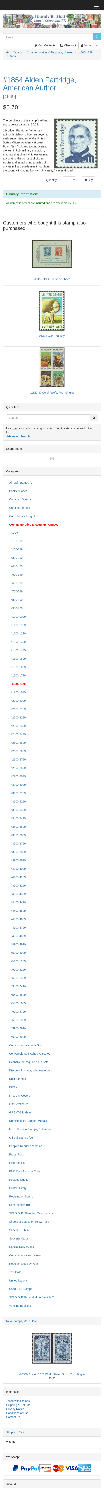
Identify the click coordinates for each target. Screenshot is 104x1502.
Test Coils (15, 1272)
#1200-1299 (17, 633)
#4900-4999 (17, 944)
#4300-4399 (17, 894)
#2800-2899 (17, 768)
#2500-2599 (17, 742)
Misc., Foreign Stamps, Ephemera (30, 1129)
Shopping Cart (15, 1432)
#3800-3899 (17, 852)
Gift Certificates (18, 1104)
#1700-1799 (17, 675)
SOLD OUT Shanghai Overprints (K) (31, 1213)
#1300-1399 (17, 641)
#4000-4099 (17, 868)
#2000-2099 (17, 700)
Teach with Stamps (18, 1401)
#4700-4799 (17, 927)
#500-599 (16, 574)
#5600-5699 (17, 1003)
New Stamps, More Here (21, 1321)
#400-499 (16, 566)
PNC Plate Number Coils (24, 1171)
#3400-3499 (17, 818)
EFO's (13, 1087)
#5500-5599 (17, 994)
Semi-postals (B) (19, 1204)
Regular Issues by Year (23, 1263)
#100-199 (16, 541)
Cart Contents (45, 45)
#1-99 (13, 532)
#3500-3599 (17, 826)
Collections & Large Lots (24, 516)
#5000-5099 (17, 952)
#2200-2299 (17, 717)
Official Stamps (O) (21, 1137)
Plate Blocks (17, 1162)
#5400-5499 (17, 986)
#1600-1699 (17, 667)
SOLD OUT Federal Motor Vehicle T (31, 1297)
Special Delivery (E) (21, 1246)
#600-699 (16, 583)
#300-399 (16, 557)
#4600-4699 (17, 919)
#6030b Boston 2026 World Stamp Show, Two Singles (52, 1374)
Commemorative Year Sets (26, 1045)
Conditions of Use (17, 1413)
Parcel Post (16, 1154)
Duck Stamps (17, 1078)
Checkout (68, 45)
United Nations (18, 1280)
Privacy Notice (15, 1409)
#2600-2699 (17, 751)
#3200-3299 (17, 801)
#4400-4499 (17, 902)
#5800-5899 (17, 1020)
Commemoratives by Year (25, 1255)
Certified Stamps (19, 507)
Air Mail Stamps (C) (21, 482)
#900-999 (16, 608)
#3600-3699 (17, 835)
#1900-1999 (17, 692)
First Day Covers (19, 1095)
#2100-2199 (17, 709)
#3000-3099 (17, 784)
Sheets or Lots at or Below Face (29, 1221)
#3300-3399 (17, 810)
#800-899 (16, 599)
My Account (89, 45)
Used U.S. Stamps (20, 1289)
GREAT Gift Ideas (20, 1112)
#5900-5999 (17, 1028)
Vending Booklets (20, 1305)
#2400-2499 (17, 734)
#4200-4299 (17, 885)
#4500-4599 (17, 910)
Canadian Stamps (20, 499)
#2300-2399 (17, 725)
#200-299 (16, 549)
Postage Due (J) (19, 1179)
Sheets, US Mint (19, 1230)
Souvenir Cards (19, 1238)
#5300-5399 (17, 978)
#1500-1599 (17, 658)
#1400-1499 (17, 650)
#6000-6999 (17, 1036)
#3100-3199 (17, 793)
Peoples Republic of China (25, 1146)
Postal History (17, 1188)
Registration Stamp (21, 1196)
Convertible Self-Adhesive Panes (29, 1053)
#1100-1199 (17, 625)
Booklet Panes (18, 491)
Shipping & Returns (18, 1405)
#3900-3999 (17, 860)
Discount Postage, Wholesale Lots (30, 1070)
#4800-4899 (17, 936)
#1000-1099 (17, 616)
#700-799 (16, 591)
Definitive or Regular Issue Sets (28, 1062)
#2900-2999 (17, 776)
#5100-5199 (17, 961)
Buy (88, 179)
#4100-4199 (17, 877)
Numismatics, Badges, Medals (28, 1120)
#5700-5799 (17, 1011)
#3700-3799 (17, 843)
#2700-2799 (17, 759)
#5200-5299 (17, 969)
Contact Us (13, 1417)
